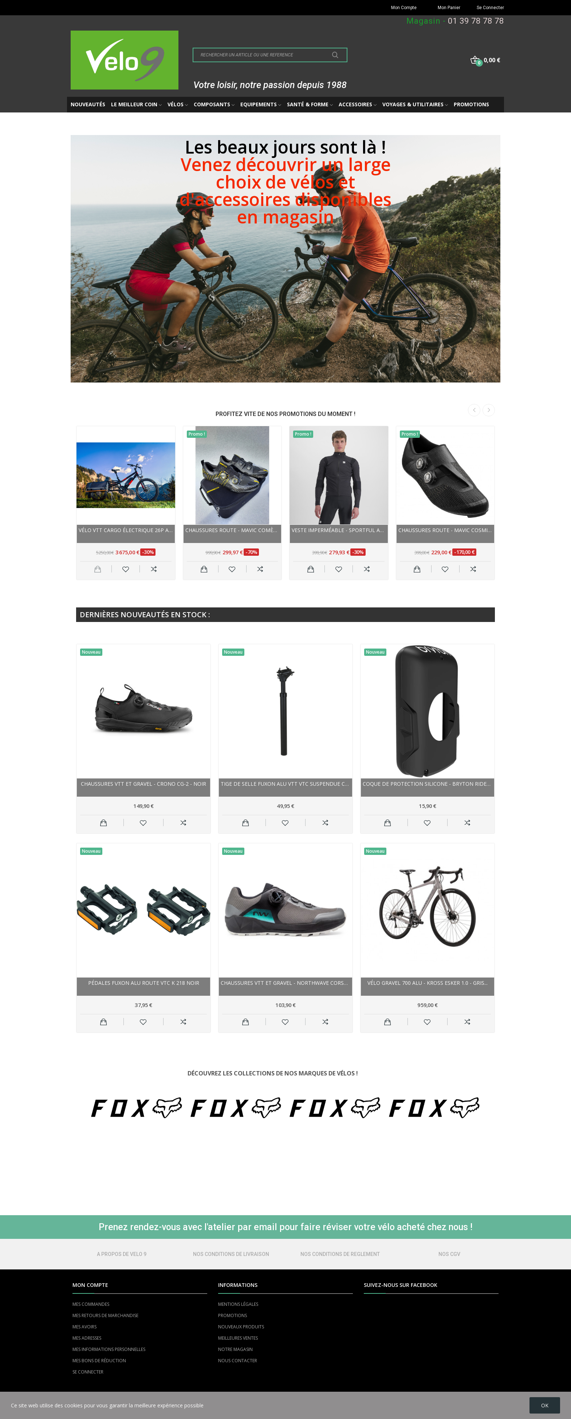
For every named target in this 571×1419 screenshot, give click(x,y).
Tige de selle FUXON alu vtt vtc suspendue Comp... (285, 783)
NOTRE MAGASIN (235, 1349)
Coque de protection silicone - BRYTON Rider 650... (427, 783)
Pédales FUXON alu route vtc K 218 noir (143, 982)
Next (489, 410)
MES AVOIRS (84, 1327)
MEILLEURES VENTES (238, 1338)
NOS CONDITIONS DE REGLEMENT (340, 1254)
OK (544, 1405)
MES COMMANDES (90, 1304)
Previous (474, 410)
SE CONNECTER (87, 1372)
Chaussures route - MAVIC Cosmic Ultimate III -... (445, 530)
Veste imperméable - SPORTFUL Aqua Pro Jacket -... (339, 530)
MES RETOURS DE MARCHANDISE (105, 1315)
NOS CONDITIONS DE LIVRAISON (231, 1254)
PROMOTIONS (232, 1315)
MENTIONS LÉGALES (238, 1304)
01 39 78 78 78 (476, 20)
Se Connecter (490, 7)
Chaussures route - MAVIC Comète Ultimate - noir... (232, 530)
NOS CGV (449, 1254)
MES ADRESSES (86, 1338)
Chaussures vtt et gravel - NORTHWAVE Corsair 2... (285, 982)
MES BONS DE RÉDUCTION (99, 1360)
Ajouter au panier (204, 568)
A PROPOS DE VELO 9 (121, 1254)
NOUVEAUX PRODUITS (241, 1327)
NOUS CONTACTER (237, 1360)
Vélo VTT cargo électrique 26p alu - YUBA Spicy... (126, 530)
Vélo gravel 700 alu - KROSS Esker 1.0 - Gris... (427, 982)
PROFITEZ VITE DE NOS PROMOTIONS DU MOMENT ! (285, 414)
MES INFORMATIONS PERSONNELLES (108, 1349)
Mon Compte (404, 7)
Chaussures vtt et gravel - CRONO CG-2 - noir (143, 783)
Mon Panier (449, 7)
